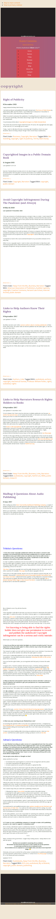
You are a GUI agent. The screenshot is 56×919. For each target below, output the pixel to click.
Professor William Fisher (36, 381)
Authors (16, 379)
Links (22, 379)
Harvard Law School (34, 290)
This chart (6, 569)
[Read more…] (7, 133)
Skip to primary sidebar (13, 5)
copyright (14, 139)
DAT (9, 728)
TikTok (36, 139)
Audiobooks (17, 861)
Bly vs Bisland (44, 863)
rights (49, 381)
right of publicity (26, 139)
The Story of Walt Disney (43, 110)
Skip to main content (12, 3)
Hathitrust (36, 476)
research (13, 478)
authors (48, 379)
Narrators (33, 136)
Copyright (25, 136)
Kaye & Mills (39, 669)
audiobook (40, 379)
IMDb (43, 476)
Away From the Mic (20, 286)
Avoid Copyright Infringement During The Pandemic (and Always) (26, 201)
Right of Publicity (13, 99)
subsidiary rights (9, 384)
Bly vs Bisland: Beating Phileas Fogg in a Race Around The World (26, 579)
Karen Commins (28, 41)
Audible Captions (42, 288)
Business (16, 136)
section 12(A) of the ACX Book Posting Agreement (29, 709)
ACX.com (25, 863)
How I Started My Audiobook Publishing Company (31, 505)
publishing (27, 865)
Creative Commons (18, 290)
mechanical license (18, 381)
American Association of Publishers (21, 288)
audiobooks (18, 476)
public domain (8, 184)
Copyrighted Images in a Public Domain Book (32, 122)
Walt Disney (44, 139)
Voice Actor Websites (28, 903)
